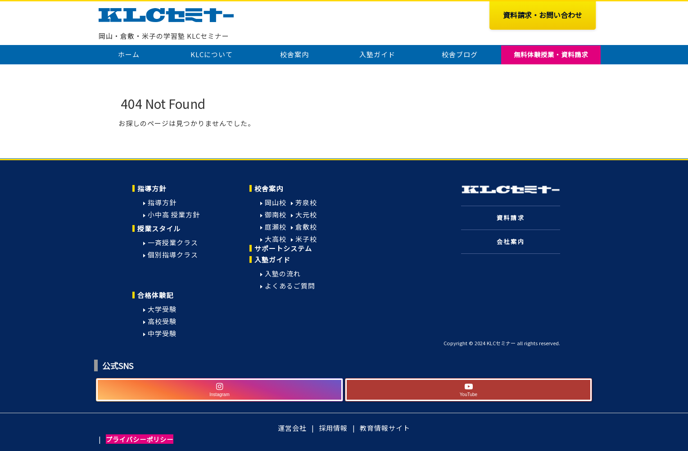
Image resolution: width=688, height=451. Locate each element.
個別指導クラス (173, 254)
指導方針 (151, 188)
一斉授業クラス (173, 242)
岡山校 (275, 202)
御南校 (275, 214)
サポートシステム (283, 248)
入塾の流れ (283, 273)
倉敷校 (306, 226)
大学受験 (162, 309)
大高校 (275, 239)
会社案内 (511, 241)
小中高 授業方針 (174, 214)
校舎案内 (268, 188)
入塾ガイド (272, 259)
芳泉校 (306, 202)
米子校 (306, 239)
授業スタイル (159, 228)
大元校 (306, 214)
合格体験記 (155, 295)
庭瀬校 (275, 226)
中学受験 (162, 333)
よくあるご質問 (290, 285)
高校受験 (162, 321)
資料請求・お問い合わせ (542, 14)
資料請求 (511, 217)
